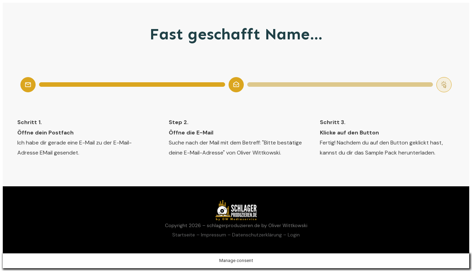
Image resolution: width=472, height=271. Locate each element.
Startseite (183, 235)
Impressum (213, 235)
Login (294, 235)
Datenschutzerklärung (257, 235)
